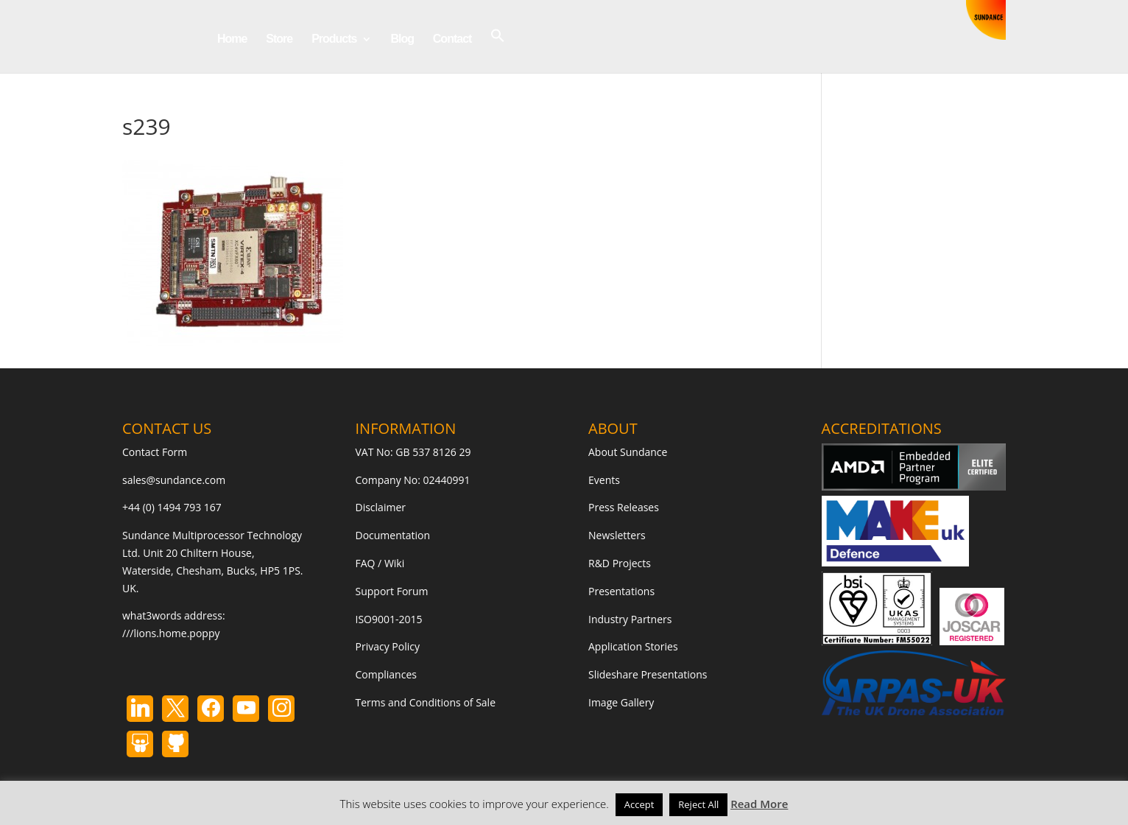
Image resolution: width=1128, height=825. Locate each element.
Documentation (393, 535)
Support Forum (392, 591)
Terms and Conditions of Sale (426, 702)
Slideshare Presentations (648, 674)
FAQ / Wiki (380, 563)
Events (604, 480)
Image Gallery (621, 702)
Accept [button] (639, 804)
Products (333, 39)
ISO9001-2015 (389, 619)
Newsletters (617, 535)
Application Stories (633, 646)
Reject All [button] (698, 804)
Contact (452, 39)
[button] (497, 50)
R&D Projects (619, 563)
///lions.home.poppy (170, 633)
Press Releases (623, 507)
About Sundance (627, 452)
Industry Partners (629, 619)
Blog (402, 39)
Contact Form (154, 452)
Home (232, 39)
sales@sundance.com (173, 480)
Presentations (621, 591)
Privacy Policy (388, 646)
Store (279, 39)
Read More (759, 803)
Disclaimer (381, 507)
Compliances (386, 674)
